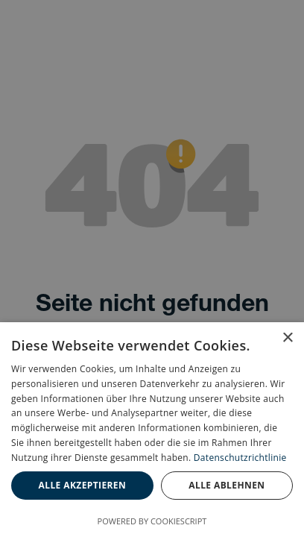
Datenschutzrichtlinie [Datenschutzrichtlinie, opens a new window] (240, 457)
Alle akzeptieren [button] (83, 485)
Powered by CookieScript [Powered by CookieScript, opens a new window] (152, 521)
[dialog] (152, 429)
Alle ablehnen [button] (227, 485)
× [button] (287, 338)
